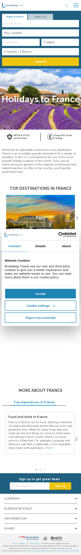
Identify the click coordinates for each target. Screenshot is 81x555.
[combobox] (40, 23)
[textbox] (42, 23)
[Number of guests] (40, 51)
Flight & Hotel (15, 16)
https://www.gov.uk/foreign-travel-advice (39, 551)
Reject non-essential (40, 317)
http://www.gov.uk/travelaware (67, 551)
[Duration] (60, 42)
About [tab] (66, 246)
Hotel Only (40, 16)
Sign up (60, 486)
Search (40, 61)
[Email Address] (30, 486)
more (49, 448)
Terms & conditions (18, 543)
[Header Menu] (76, 5)
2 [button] (40, 470)
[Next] (77, 218)
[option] (40, 218)
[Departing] (21, 42)
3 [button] (45, 470)
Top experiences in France (40, 402)
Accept (40, 293)
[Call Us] (67, 5)
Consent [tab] (14, 246)
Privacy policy (34, 543)
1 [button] (36, 470)
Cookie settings (41, 305)
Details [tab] (40, 246)
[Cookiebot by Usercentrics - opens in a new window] (58, 234)
